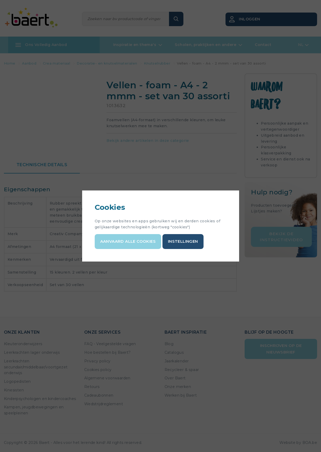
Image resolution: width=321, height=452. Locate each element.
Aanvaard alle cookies (128, 241)
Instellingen (183, 241)
